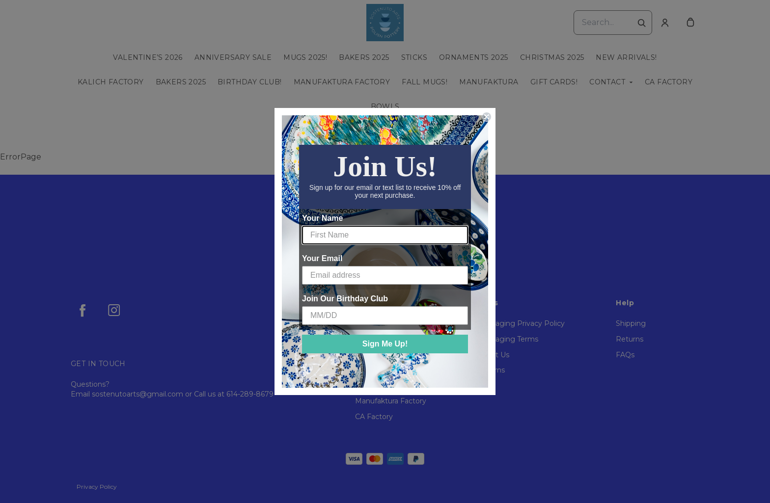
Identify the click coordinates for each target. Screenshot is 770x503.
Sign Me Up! (385, 344)
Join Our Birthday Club (345, 298)
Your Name (322, 218)
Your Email (322, 258)
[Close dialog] (487, 117)
